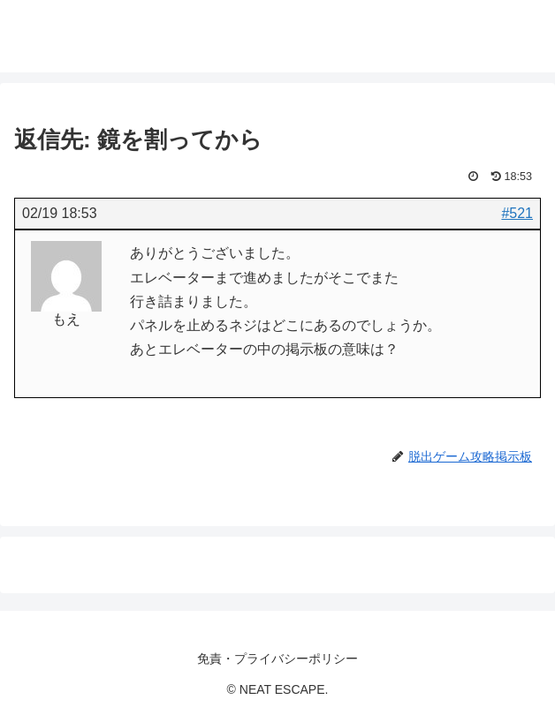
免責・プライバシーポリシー (277, 658)
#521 (517, 213)
